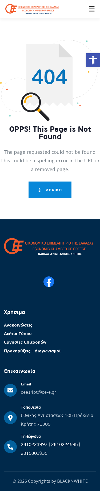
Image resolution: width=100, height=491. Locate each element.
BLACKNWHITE (72, 481)
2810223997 (35, 444)
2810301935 (34, 453)
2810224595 (65, 444)
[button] (93, 60)
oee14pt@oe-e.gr (38, 392)
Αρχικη (50, 190)
